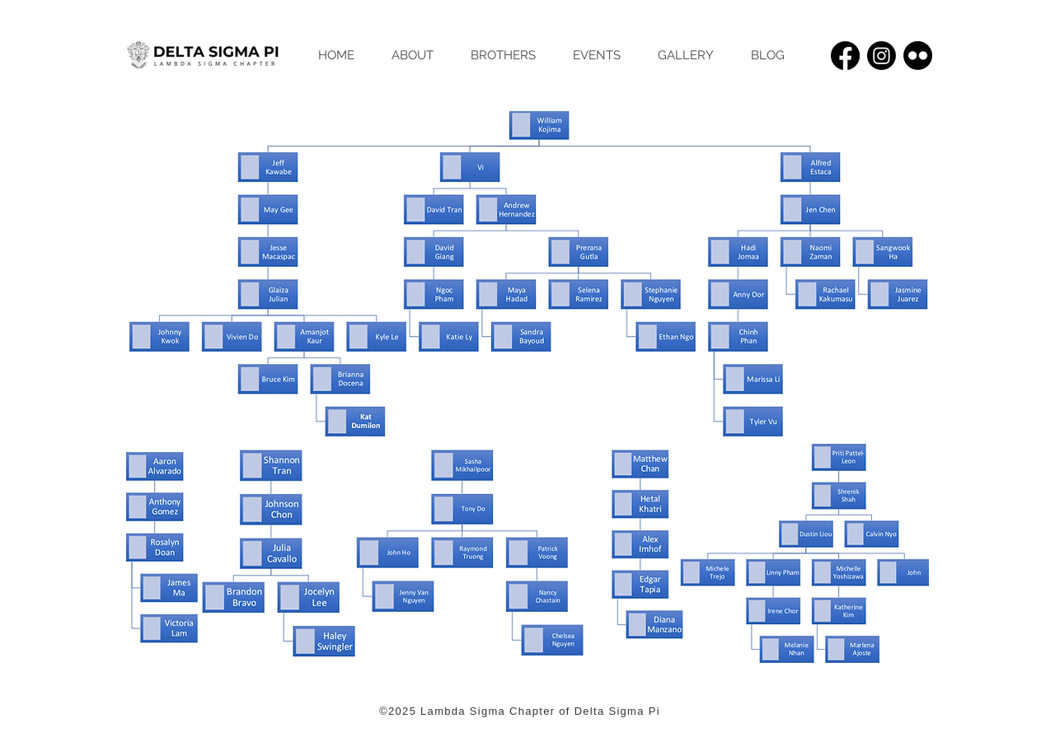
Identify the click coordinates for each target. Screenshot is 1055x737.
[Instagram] (881, 55)
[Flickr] (917, 55)
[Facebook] (845, 55)
